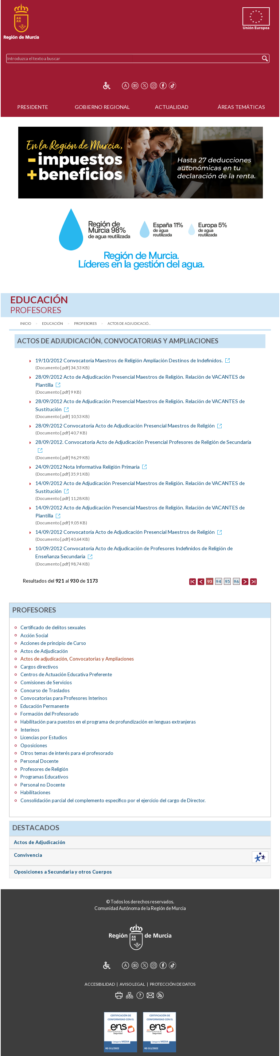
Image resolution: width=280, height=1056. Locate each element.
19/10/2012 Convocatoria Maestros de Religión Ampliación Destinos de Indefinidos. (133, 360)
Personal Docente (39, 761)
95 (227, 581)
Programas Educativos (44, 777)
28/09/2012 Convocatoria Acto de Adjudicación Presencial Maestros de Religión (129, 425)
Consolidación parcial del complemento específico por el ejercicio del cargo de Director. (113, 800)
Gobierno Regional (102, 107)
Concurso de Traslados (45, 690)
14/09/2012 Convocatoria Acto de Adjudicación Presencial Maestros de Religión (129, 532)
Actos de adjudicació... (129, 324)
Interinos (29, 730)
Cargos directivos (39, 667)
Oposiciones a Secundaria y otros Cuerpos (63, 872)
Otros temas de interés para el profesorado (66, 753)
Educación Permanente (44, 706)
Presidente (32, 107)
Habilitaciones (35, 792)
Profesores (85, 324)
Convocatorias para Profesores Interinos (63, 698)
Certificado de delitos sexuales (53, 627)
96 (236, 581)
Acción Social (34, 635)
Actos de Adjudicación (44, 651)
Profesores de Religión (44, 769)
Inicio (25, 324)
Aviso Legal (132, 984)
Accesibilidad (100, 984)
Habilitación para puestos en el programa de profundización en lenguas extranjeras (108, 722)
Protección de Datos (172, 984)
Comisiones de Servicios (46, 682)
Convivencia (28, 855)
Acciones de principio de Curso (53, 643)
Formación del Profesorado (49, 714)
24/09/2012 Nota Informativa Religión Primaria (92, 467)
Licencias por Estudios (43, 737)
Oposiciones (33, 745)
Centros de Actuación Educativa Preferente (66, 674)
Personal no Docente (42, 785)
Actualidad (171, 107)
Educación (52, 324)
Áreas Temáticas (241, 107)
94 (218, 581)
